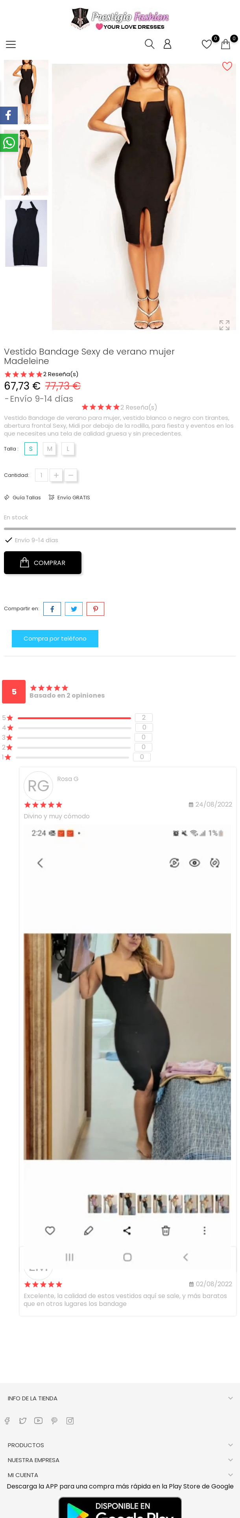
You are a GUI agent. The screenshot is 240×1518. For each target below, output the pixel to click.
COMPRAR (42, 563)
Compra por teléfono (55, 638)
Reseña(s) (61, 374)
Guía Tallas (26, 497)
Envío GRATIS (73, 497)
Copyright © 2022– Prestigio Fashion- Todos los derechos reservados (120, 1511)
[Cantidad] (41, 475)
